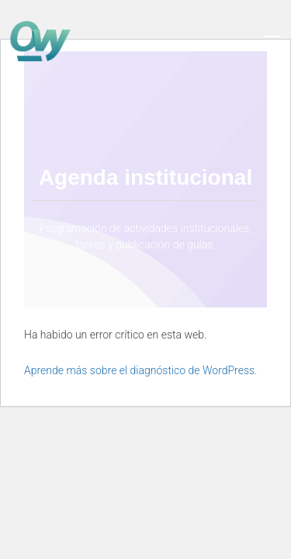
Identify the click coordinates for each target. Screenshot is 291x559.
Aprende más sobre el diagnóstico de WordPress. (140, 370)
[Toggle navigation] (272, 41)
